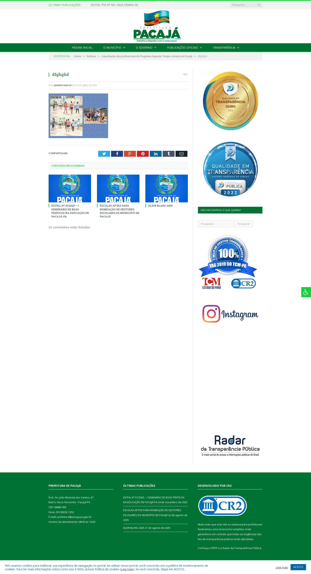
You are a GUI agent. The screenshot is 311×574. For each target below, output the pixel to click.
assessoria (225, 529)
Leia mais (127, 569)
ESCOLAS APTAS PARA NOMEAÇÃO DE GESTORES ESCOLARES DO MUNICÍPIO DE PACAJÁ (119, 211)
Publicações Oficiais (182, 47)
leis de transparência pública (215, 539)
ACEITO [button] (298, 567)
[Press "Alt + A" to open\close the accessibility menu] (306, 292)
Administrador (63, 85)
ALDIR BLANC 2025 (160, 205)
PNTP (214, 548)
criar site (222, 524)
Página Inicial (82, 47)
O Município (112, 47)
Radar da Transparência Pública (242, 548)
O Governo (144, 47)
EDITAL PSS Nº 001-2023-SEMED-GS (114, 5)
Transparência (224, 47)
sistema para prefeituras (246, 524)
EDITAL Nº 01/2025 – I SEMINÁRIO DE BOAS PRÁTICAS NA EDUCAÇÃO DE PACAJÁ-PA (70, 211)
